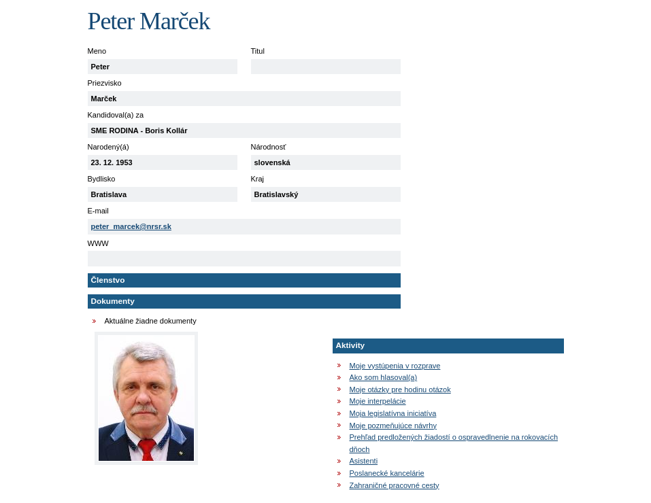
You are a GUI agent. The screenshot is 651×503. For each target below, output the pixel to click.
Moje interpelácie (378, 401)
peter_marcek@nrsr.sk (131, 226)
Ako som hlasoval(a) (384, 377)
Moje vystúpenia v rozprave (395, 366)
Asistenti (364, 461)
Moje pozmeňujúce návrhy (393, 425)
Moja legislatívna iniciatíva (393, 413)
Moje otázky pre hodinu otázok (400, 389)
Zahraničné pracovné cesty (394, 485)
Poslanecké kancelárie (387, 473)
